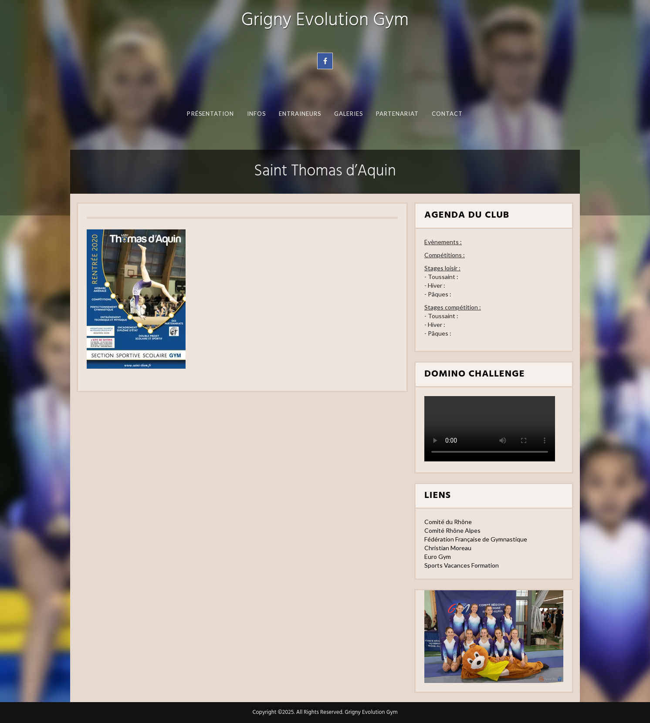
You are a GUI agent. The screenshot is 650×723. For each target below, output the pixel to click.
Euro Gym (437, 556)
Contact (447, 113)
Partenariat (397, 113)
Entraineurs (300, 113)
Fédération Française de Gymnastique (475, 539)
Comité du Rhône (448, 521)
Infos (256, 113)
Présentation (210, 113)
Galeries (348, 113)
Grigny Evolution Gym (325, 20)
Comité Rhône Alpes (452, 530)
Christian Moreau (447, 547)
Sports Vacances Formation (461, 565)
